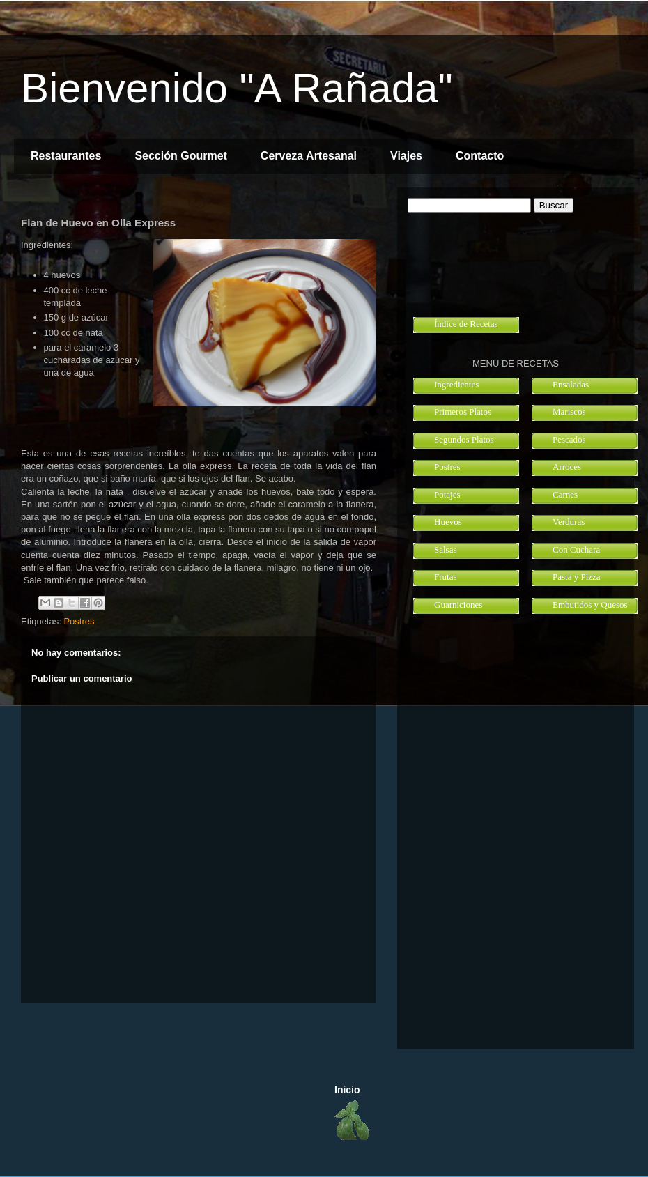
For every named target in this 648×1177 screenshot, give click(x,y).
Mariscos (569, 411)
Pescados (569, 439)
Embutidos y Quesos (590, 604)
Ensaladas (571, 384)
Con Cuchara (576, 549)
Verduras (569, 521)
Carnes (565, 494)
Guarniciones (458, 604)
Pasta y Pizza (577, 576)
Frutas (445, 576)
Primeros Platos (462, 411)
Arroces (567, 466)
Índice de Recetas (466, 323)
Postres (78, 621)
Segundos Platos (464, 439)
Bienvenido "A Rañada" (237, 88)
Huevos (448, 521)
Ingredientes (456, 384)
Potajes (447, 494)
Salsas (445, 549)
